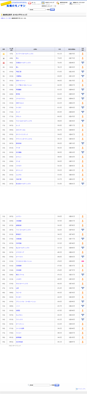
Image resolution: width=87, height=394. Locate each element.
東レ (17, 67)
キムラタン (19, 315)
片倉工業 (18, 179)
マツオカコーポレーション (24, 261)
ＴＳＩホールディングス (23, 230)
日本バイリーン (20, 80)
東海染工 (18, 234)
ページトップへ (80, 389)
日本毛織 (18, 243)
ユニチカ (18, 174)
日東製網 (18, 265)
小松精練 (18, 221)
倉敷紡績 (18, 225)
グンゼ (18, 161)
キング (18, 112)
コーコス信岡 (20, 328)
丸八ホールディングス (22, 247)
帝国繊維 (18, 89)
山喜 (17, 288)
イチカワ (18, 165)
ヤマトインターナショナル (24, 139)
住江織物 (18, 152)
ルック (18, 125)
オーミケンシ (20, 324)
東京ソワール (20, 274)
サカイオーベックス (22, 283)
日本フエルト (20, 103)
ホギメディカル (20, 130)
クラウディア (20, 252)
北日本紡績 (19, 342)
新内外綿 (18, 143)
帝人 (17, 58)
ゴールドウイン (20, 98)
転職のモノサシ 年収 (6, 18)
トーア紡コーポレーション (24, 85)
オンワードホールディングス (24, 53)
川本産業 (18, 270)
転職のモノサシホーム (34, 3)
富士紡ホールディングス (23, 183)
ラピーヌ (18, 292)
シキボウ (18, 279)
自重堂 (18, 310)
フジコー (18, 333)
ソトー (18, 306)
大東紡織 (18, 239)
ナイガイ (18, 107)
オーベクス (19, 256)
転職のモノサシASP (77, 3)
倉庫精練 (18, 337)
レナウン (18, 216)
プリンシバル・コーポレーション (26, 301)
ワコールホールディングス (24, 121)
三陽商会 (18, 76)
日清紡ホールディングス (23, 62)
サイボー (18, 297)
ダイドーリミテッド (22, 134)
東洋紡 (18, 94)
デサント (18, 116)
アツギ (18, 148)
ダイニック (19, 170)
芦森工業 (18, 71)
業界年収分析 (62, 3)
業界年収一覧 (48, 3)
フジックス (19, 319)
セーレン (18, 157)
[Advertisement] (18, 364)
